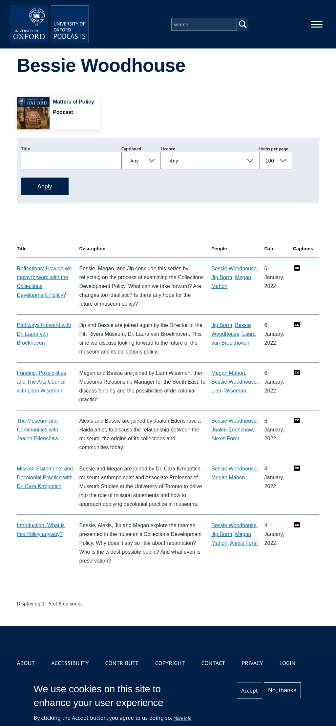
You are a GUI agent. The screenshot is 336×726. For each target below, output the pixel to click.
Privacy (252, 663)
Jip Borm (221, 277)
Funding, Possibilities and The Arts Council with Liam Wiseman (41, 381)
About (26, 663)
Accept (249, 690)
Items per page (273, 149)
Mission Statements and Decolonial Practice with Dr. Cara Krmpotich (45, 477)
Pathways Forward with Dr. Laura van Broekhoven (44, 334)
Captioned (131, 149)
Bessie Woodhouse (234, 268)
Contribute (122, 663)
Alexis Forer (225, 438)
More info (183, 718)
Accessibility (70, 663)
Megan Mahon (228, 373)
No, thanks (282, 690)
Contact (213, 663)
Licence (168, 149)
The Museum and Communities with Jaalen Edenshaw (37, 429)
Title (25, 149)
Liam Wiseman (228, 390)
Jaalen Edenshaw (231, 429)
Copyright (170, 663)
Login (288, 663)
